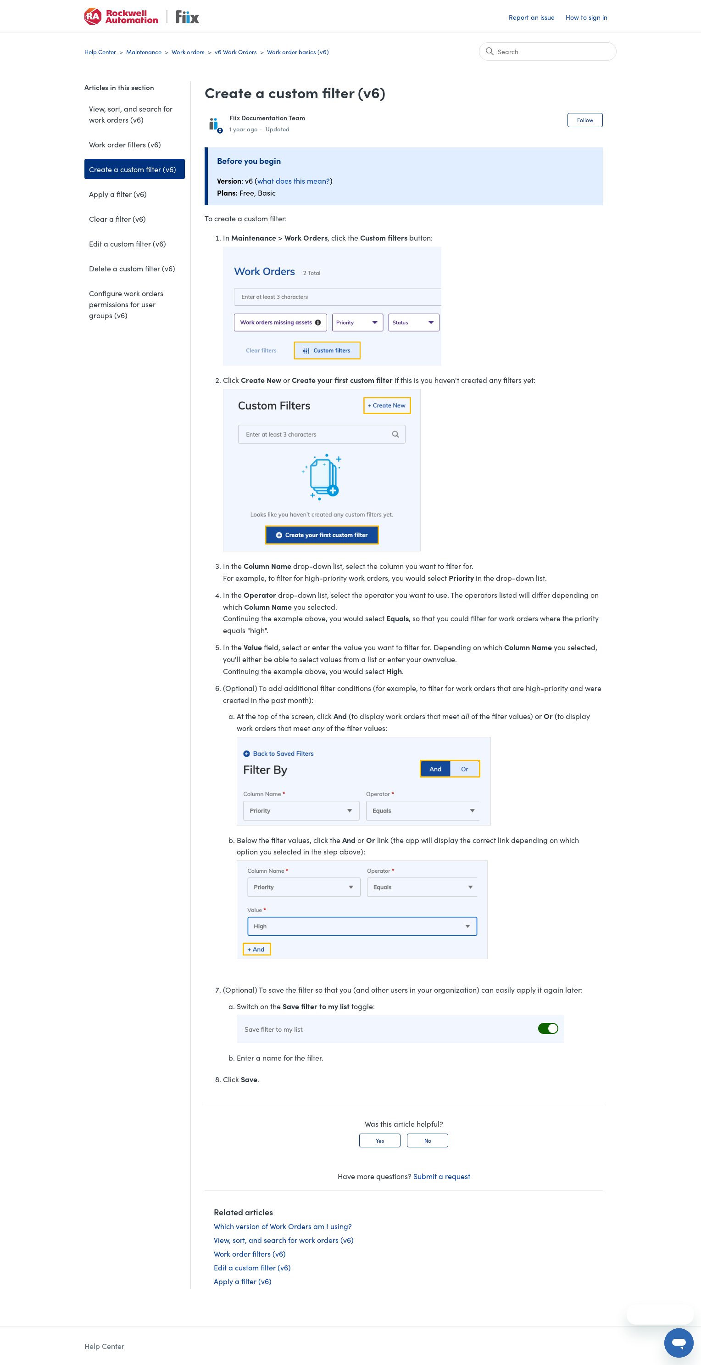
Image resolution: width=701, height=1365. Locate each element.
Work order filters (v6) (125, 144)
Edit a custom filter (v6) (127, 243)
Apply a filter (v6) (118, 194)
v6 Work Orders (236, 51)
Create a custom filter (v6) (132, 169)
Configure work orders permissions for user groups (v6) (126, 304)
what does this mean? (293, 180)
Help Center (100, 51)
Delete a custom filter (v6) (132, 268)
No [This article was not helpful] (427, 1140)
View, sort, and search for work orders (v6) (130, 113)
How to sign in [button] (586, 17)
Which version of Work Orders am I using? (283, 1226)
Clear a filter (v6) (117, 218)
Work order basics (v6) (298, 51)
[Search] (548, 51)
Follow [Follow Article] (585, 120)
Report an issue (532, 17)
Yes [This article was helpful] (380, 1140)
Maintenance (143, 51)
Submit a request (441, 1176)
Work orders (188, 51)
